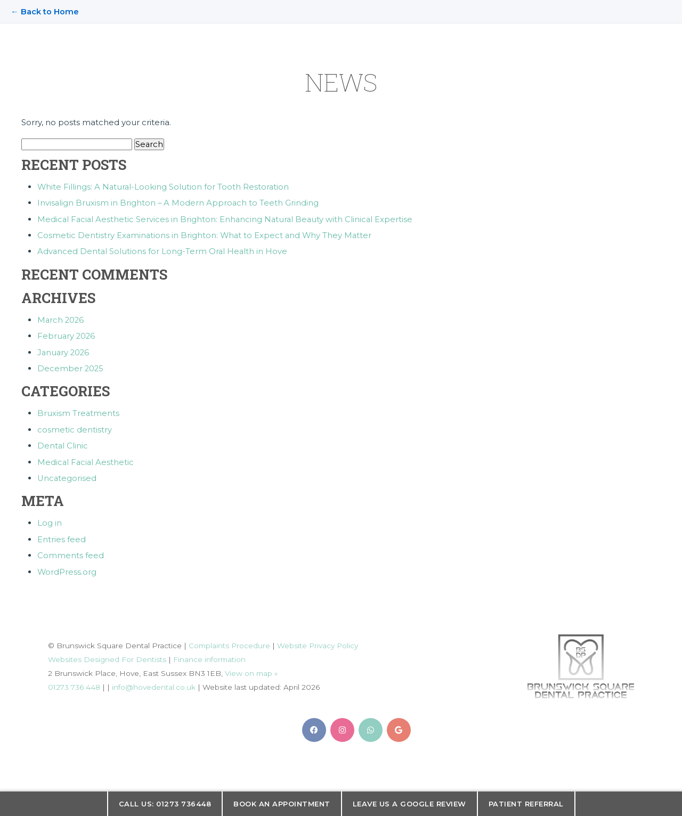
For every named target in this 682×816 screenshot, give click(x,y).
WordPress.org (67, 569)
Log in (49, 521)
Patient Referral (526, 803)
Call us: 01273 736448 (165, 803)
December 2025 (70, 367)
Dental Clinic (62, 444)
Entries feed (61, 537)
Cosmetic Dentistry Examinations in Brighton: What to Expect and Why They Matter (206, 235)
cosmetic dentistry (74, 428)
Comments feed (70, 553)
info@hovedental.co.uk (154, 684)
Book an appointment (281, 803)
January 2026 (64, 351)
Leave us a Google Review (409, 803)
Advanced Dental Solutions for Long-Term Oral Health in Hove (163, 251)
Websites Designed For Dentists (107, 656)
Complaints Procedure (230, 642)
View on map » (252, 670)
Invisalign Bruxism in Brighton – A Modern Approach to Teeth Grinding (178, 203)
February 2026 (66, 335)
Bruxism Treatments (78, 412)
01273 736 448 (74, 684)
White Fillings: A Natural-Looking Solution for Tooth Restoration (164, 187)
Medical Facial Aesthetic (86, 460)
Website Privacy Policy (319, 642)
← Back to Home (45, 11)
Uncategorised (67, 476)
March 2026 (61, 319)
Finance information (209, 656)
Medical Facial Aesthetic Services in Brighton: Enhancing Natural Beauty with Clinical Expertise (227, 219)
